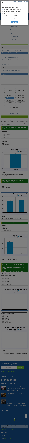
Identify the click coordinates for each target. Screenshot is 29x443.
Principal (14, 1)
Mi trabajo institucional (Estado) (11, 18)
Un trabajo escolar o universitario (11, 13)
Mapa (26, 1)
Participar (14, 22)
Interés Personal (7, 20)
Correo (20, 1)
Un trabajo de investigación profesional (12, 11)
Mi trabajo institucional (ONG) (10, 15)
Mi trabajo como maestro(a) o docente (12, 9)
